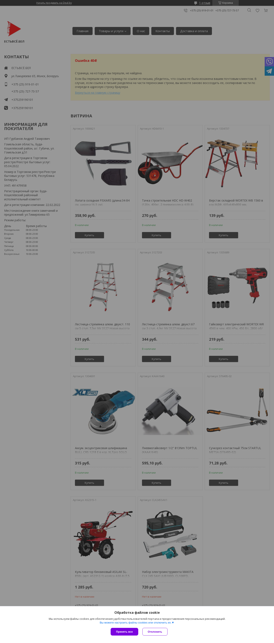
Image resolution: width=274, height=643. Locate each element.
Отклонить (155, 631)
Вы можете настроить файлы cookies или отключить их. (135, 622)
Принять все (124, 631)
